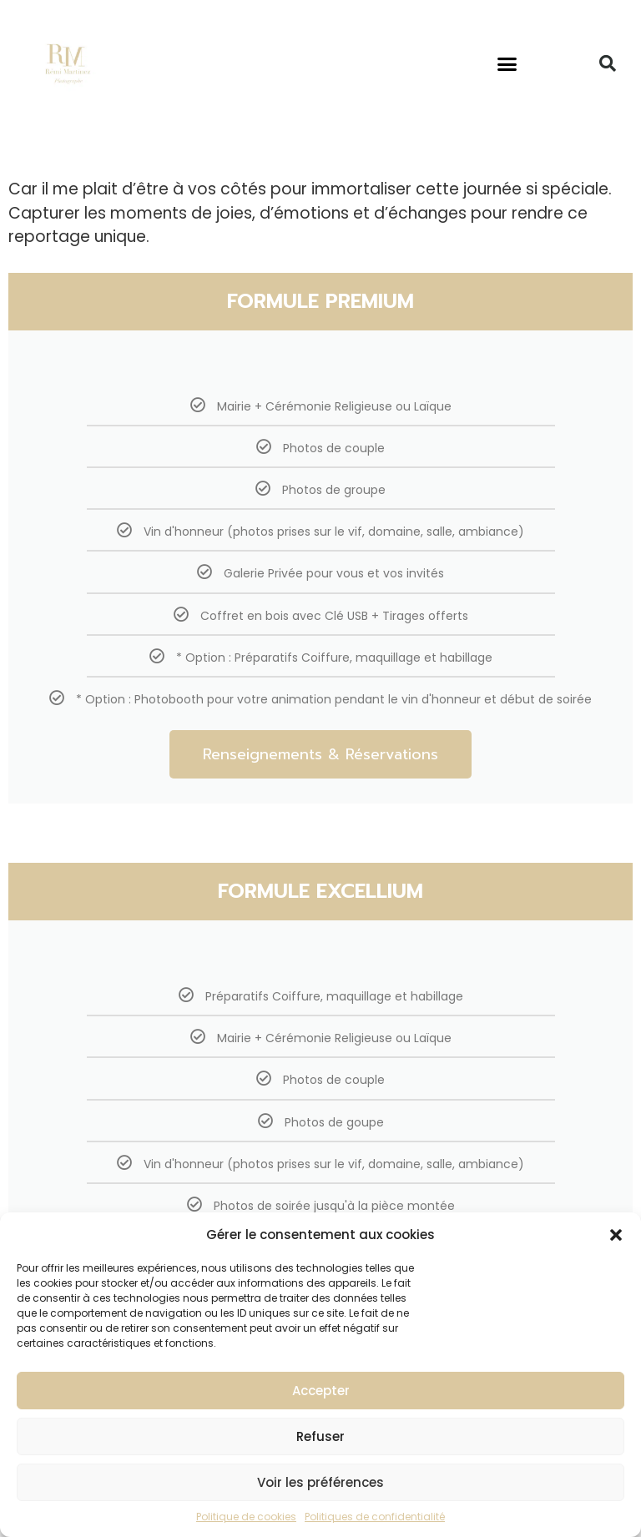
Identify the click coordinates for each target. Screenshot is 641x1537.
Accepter (321, 1390)
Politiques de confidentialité (375, 1516)
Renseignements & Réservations (320, 754)
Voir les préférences (320, 1482)
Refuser (320, 1436)
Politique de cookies (246, 1516)
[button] (616, 1235)
